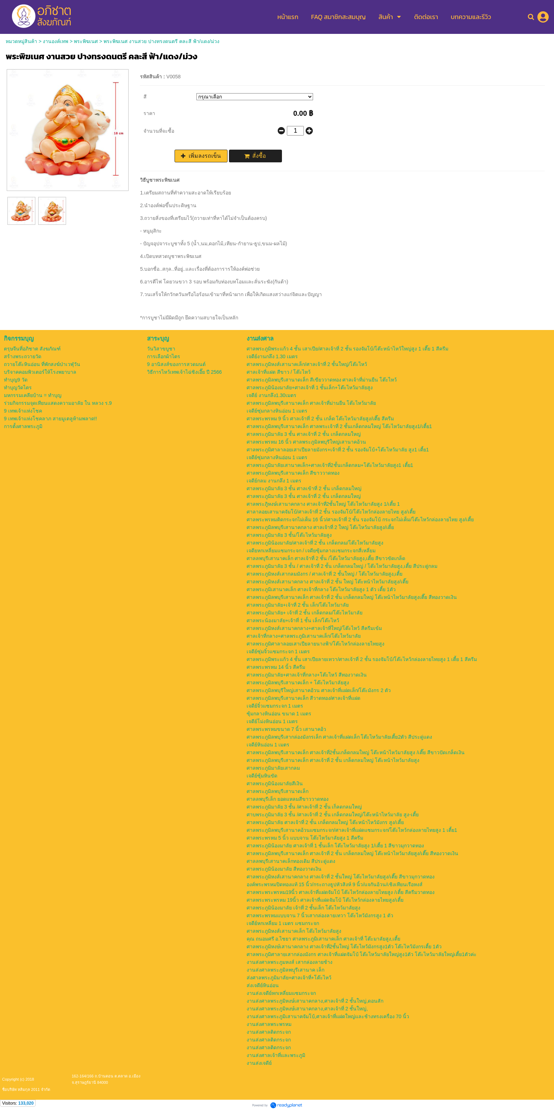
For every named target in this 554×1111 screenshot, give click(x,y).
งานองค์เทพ (55, 41)
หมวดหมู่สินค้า (21, 41)
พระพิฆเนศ (86, 41)
